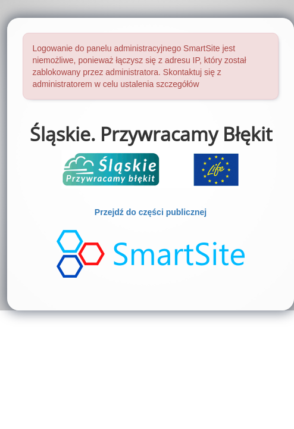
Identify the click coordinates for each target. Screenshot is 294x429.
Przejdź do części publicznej (151, 212)
